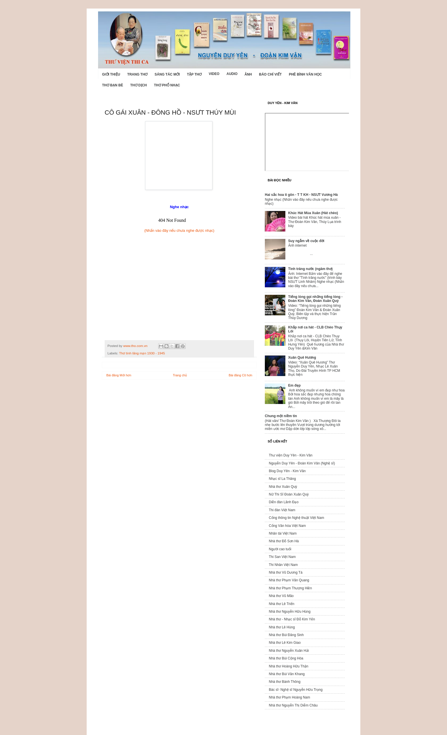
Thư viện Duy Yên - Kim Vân (290, 455)
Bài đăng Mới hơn (118, 375)
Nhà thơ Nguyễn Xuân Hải (289, 651)
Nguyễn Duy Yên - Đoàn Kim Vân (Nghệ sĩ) (302, 463)
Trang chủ (180, 375)
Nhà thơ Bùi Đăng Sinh (286, 635)
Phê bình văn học (305, 74)
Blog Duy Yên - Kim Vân (287, 471)
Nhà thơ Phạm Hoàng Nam (289, 697)
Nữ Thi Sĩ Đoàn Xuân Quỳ (289, 494)
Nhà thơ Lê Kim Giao (285, 643)
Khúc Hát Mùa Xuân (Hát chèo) (313, 213)
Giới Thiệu (111, 74)
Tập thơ (194, 74)
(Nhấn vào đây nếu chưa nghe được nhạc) (179, 230)
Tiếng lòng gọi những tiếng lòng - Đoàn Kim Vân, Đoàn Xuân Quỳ (315, 299)
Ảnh (248, 74)
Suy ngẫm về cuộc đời (306, 241)
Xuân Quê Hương (302, 358)
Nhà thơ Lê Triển (281, 604)
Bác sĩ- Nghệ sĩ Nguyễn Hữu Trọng (295, 690)
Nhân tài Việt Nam (283, 533)
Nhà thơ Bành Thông (284, 682)
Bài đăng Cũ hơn (240, 375)
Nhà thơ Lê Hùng (282, 627)
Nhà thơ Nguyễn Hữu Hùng (289, 612)
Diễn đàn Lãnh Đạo (283, 502)
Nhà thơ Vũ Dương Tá (285, 572)
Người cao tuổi (280, 549)
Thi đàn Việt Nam (282, 510)
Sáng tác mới (167, 74)
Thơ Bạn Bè (112, 85)
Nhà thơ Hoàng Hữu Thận (288, 666)
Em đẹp (294, 385)
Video (214, 74)
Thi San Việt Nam (282, 557)
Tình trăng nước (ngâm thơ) (310, 269)
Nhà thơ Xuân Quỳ (283, 487)
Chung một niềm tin (281, 416)
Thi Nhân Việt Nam (283, 565)
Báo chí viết (270, 74)
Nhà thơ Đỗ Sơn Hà (284, 541)
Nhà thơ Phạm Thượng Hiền (290, 588)
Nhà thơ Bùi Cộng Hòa (286, 658)
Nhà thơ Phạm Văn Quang (289, 580)
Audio (231, 74)
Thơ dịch (138, 85)
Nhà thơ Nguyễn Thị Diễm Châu (293, 705)
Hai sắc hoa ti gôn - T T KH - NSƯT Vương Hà (301, 195)
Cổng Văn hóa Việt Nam (287, 526)
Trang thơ (137, 74)
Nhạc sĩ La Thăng (282, 479)
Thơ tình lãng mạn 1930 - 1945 (142, 353)
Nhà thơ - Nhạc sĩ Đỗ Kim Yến (292, 619)
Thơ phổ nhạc (167, 85)
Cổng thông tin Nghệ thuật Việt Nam (296, 518)
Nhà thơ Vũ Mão (281, 596)
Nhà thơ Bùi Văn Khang (287, 674)
